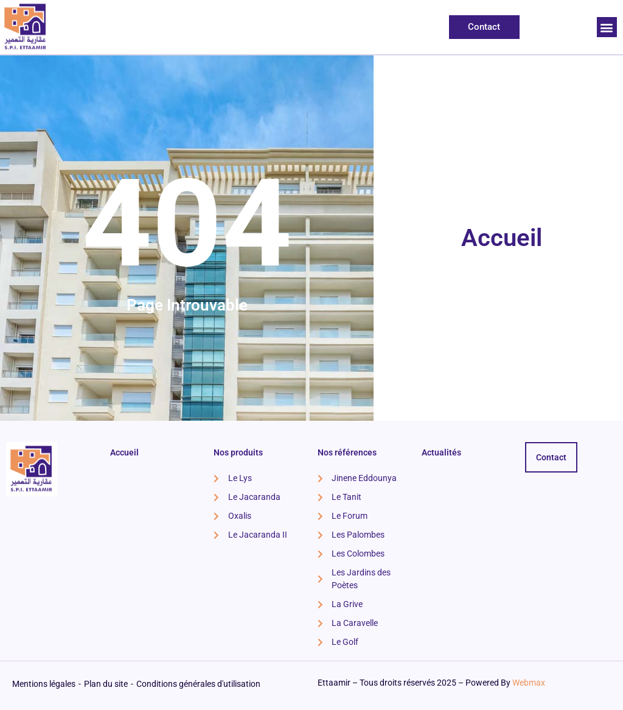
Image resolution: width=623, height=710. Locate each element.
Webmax (528, 682)
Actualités (441, 452)
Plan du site (106, 684)
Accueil (501, 237)
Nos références (347, 452)
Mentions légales (43, 684)
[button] (607, 27)
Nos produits (238, 452)
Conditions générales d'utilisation (198, 684)
